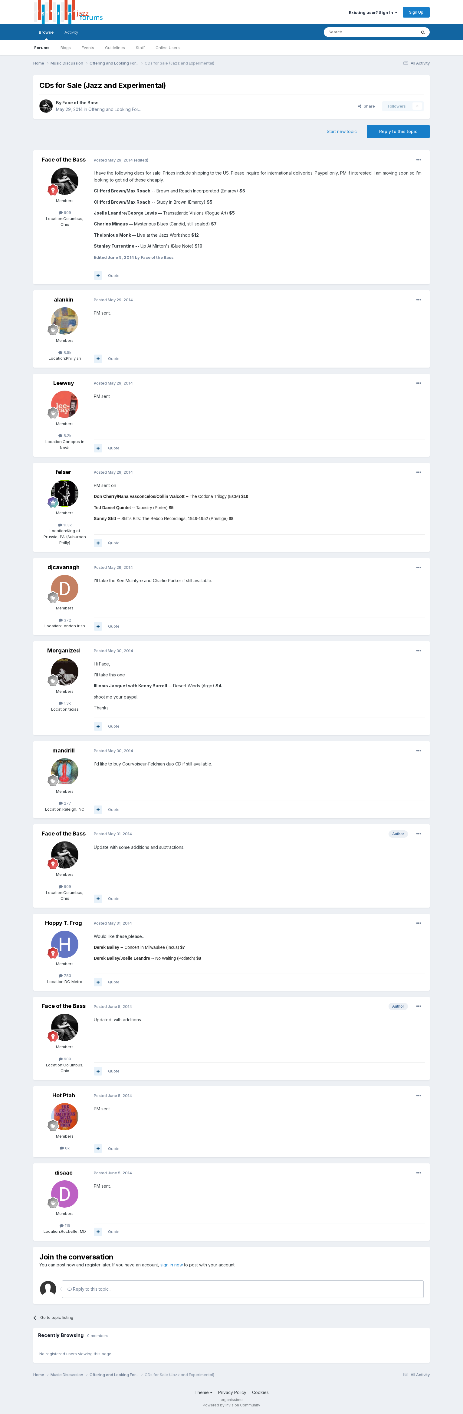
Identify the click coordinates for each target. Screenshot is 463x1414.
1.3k (65, 703)
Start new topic (342, 131)
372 (65, 620)
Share (366, 106)
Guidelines (115, 47)
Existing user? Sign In (373, 12)
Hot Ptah (63, 1095)
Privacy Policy (232, 1392)
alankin (63, 299)
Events (88, 47)
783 (65, 975)
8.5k (64, 352)
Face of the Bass (80, 102)
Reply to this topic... (89, 1289)
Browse (46, 35)
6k (65, 1148)
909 (65, 212)
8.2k (64, 435)
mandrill (63, 750)
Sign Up (416, 12)
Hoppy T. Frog (63, 923)
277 (65, 803)
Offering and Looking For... (114, 109)
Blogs (66, 47)
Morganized (63, 650)
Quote (114, 275)
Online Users (168, 47)
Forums (42, 47)
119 (65, 1225)
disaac (63, 1172)
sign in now (171, 1264)
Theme (203, 1392)
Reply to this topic (398, 131)
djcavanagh (64, 567)
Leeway (63, 383)
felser (63, 472)
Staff (140, 47)
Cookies (260, 1392)
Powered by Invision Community (231, 1405)
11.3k (65, 524)
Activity (71, 32)
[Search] (355, 32)
